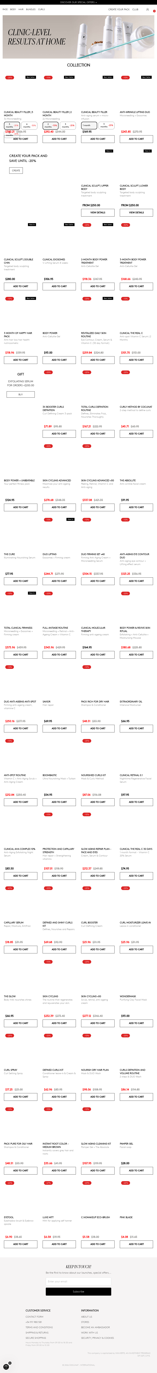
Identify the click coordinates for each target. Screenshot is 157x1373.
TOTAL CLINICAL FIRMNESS (18, 627)
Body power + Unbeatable (19, 480)
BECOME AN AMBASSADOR (95, 1327)
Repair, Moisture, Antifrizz (17, 925)
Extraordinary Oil (131, 701)
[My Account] (147, 10)
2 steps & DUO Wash (130, 1076)
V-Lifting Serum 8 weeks (55, 262)
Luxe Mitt (48, 1217)
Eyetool (9, 1217)
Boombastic (50, 775)
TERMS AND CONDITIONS (39, 1327)
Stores (85, 1322)
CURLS (41, 10)
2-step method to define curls (135, 410)
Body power (50, 333)
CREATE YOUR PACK (119, 10)
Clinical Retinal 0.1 (131, 775)
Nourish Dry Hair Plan (95, 1069)
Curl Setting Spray (13, 1073)
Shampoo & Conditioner (93, 704)
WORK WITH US (89, 1332)
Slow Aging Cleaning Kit (96, 1143)
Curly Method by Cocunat (136, 406)
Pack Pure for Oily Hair (18, 1143)
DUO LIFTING (49, 554)
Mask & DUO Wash (91, 1073)
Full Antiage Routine (55, 627)
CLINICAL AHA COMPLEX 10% (19, 849)
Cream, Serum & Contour (94, 855)
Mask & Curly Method (92, 778)
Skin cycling (50, 996)
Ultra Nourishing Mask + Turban (59, 778)
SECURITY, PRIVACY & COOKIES (97, 1337)
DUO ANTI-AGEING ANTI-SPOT (20, 701)
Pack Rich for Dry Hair (95, 701)
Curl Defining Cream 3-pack (57, 413)
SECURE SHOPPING (36, 1337)
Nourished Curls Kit (93, 775)
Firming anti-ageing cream (95, 634)
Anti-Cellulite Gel (90, 266)
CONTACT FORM (34, 1316)
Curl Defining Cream (91, 925)
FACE (5, 10)
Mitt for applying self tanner (57, 1220)
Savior (46, 701)
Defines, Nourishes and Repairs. (59, 929)
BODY (13, 10)
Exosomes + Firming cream (56, 557)
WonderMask (128, 996)
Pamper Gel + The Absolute (95, 1147)
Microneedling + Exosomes (133, 115)
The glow (10, 996)
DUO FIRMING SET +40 (93, 554)
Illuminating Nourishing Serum (19, 557)
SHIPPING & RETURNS (37, 1332)
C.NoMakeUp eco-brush (95, 1217)
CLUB (135, 10)
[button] (6, 1367)
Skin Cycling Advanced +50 (97, 480)
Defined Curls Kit (53, 1069)
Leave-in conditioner (130, 925)
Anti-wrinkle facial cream (133, 483)
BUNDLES (31, 10)
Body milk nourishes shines (17, 999)
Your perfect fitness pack (17, 483)
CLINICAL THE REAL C (131, 333)
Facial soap (125, 1147)
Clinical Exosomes (54, 259)
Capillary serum (13, 922)
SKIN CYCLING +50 (91, 996)
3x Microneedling (12, 118)
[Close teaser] (10, 1363)
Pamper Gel (126, 1143)
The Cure (9, 554)
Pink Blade (126, 1217)
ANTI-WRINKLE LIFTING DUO (135, 112)
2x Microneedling (51, 118)
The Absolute (128, 480)
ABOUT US (86, 1316)
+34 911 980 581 (34, 1322)
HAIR (21, 10)
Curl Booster (89, 922)
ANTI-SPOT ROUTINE (15, 775)
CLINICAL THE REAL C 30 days (136, 849)
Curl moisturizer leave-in (135, 922)
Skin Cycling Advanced (57, 480)
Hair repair (48, 704)
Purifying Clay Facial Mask (133, 999)
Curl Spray (10, 1069)
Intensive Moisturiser (130, 704)
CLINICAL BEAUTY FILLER (94, 112)
